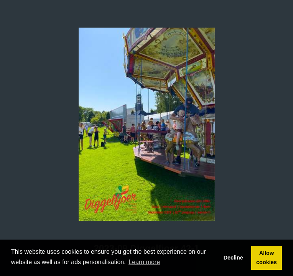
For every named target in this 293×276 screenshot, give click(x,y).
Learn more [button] (144, 262)
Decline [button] (233, 258)
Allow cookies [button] (266, 257)
